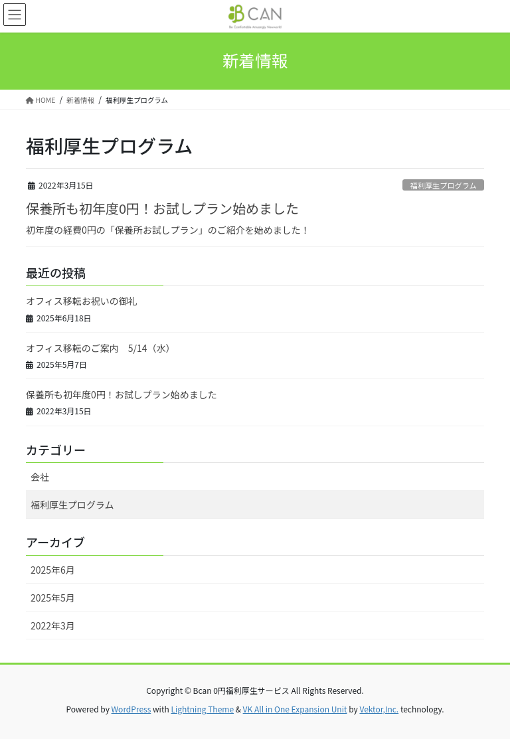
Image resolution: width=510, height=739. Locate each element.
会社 (40, 476)
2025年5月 (53, 597)
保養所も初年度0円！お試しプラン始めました (162, 208)
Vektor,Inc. (378, 708)
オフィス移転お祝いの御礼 (81, 300)
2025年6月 (53, 569)
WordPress (131, 708)
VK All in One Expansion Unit (295, 708)
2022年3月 (53, 625)
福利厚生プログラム (443, 185)
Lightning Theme (202, 708)
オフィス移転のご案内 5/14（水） (100, 348)
